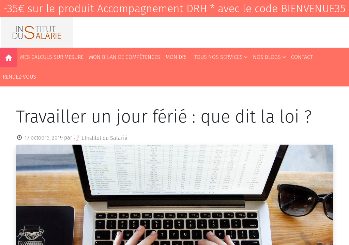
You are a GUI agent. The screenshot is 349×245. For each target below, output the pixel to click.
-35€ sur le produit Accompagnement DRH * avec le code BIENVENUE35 (174, 8)
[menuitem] (8, 57)
